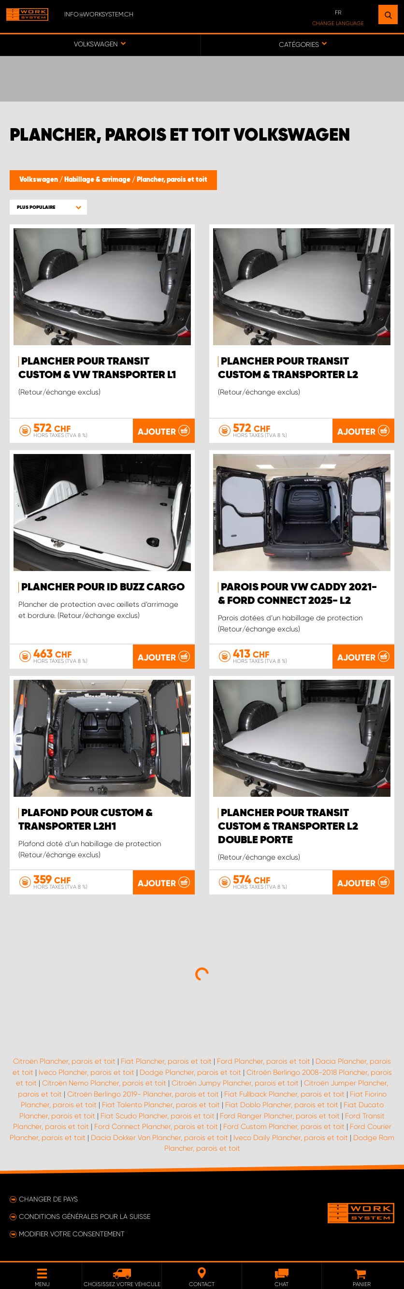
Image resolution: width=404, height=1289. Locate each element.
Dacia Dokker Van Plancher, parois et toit (159, 1137)
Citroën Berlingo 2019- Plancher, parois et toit (143, 1094)
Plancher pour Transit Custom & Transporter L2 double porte (288, 827)
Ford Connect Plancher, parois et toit (156, 1126)
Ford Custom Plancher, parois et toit (284, 1126)
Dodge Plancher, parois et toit (190, 1072)
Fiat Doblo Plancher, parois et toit (281, 1104)
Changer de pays (48, 1199)
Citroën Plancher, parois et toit (64, 1061)
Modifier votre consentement (72, 1234)
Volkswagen (39, 179)
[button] (48, 207)
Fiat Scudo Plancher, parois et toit (158, 1116)
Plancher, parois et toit (172, 179)
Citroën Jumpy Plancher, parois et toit (235, 1083)
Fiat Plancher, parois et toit (166, 1061)
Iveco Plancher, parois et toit (86, 1072)
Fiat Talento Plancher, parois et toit (161, 1104)
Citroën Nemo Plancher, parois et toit (104, 1083)
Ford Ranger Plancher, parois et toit (280, 1116)
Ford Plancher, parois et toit (263, 1061)
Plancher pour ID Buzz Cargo (103, 587)
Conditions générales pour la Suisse (84, 1216)
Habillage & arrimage (98, 179)
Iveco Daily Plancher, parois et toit (290, 1137)
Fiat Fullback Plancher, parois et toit (284, 1094)
